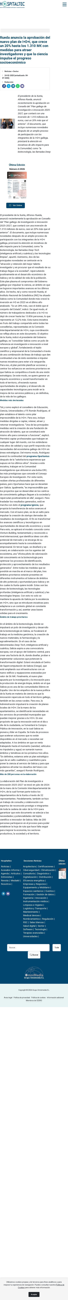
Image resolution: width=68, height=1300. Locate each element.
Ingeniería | (28, 897)
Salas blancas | (37, 922)
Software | (28, 929)
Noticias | (6, 866)
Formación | (29, 894)
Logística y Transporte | (35, 908)
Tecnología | (41, 929)
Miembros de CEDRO (34, 1000)
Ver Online (15, 205)
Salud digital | (30, 925)
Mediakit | (16, 880)
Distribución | (46, 877)
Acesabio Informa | (11, 870)
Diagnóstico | (44, 873)
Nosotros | (6, 884)
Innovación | (41, 897)
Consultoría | (29, 873)
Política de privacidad (22, 998)
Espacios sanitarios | (34, 891)
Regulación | (48, 918)
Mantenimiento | (31, 911)
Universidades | (31, 936)
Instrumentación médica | (36, 901)
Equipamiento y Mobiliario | (37, 887)
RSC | (26, 922)
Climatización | (48, 870)
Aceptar (34, 1294)
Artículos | (16, 873)
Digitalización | (30, 877)
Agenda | (5, 873)
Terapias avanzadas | (34, 932)
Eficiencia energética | (34, 880)
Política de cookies (38, 998)
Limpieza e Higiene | (33, 905)
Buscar (34, 954)
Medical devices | (32, 915)
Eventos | (50, 891)
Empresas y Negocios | (35, 884)
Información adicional (55, 998)
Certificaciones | (46, 866)
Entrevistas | (7, 877)
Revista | (5, 880)
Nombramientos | (32, 918)
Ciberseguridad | (31, 870)
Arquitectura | (30, 866)
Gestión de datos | (45, 894)
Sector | (42, 925)
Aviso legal (8, 998)
